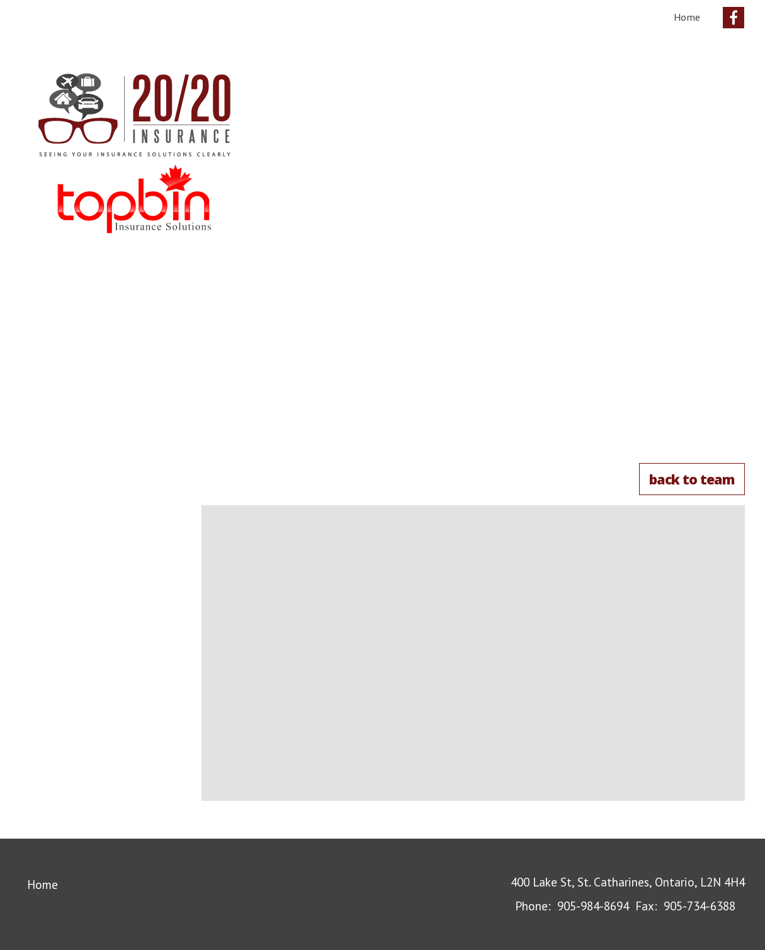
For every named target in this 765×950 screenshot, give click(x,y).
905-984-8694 (593, 906)
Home (687, 17)
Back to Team (692, 479)
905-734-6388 (699, 906)
